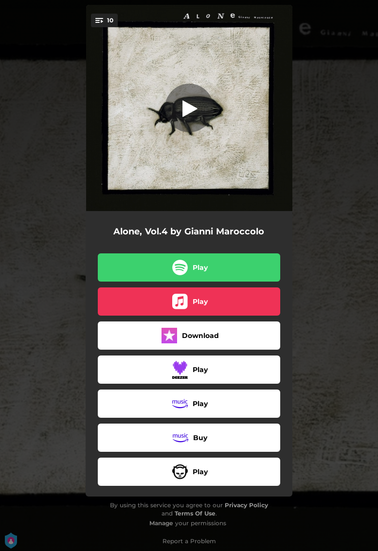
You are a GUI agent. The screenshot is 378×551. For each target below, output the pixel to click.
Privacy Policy (246, 505)
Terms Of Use (195, 513)
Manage (161, 523)
